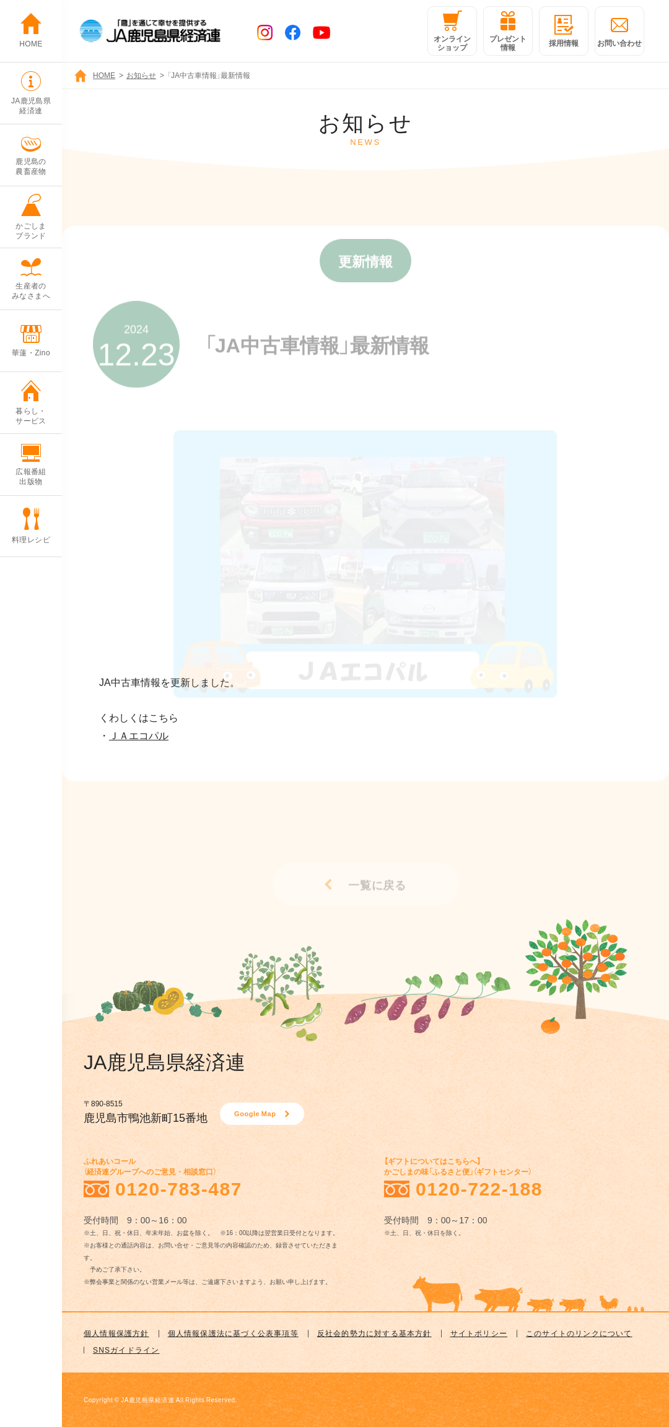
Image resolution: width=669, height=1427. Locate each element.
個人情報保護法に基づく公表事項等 (233, 1332)
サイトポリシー (478, 1332)
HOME (104, 74)
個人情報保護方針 (116, 1332)
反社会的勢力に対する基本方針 (374, 1332)
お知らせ (141, 74)
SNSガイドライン (126, 1349)
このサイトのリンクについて (579, 1332)
